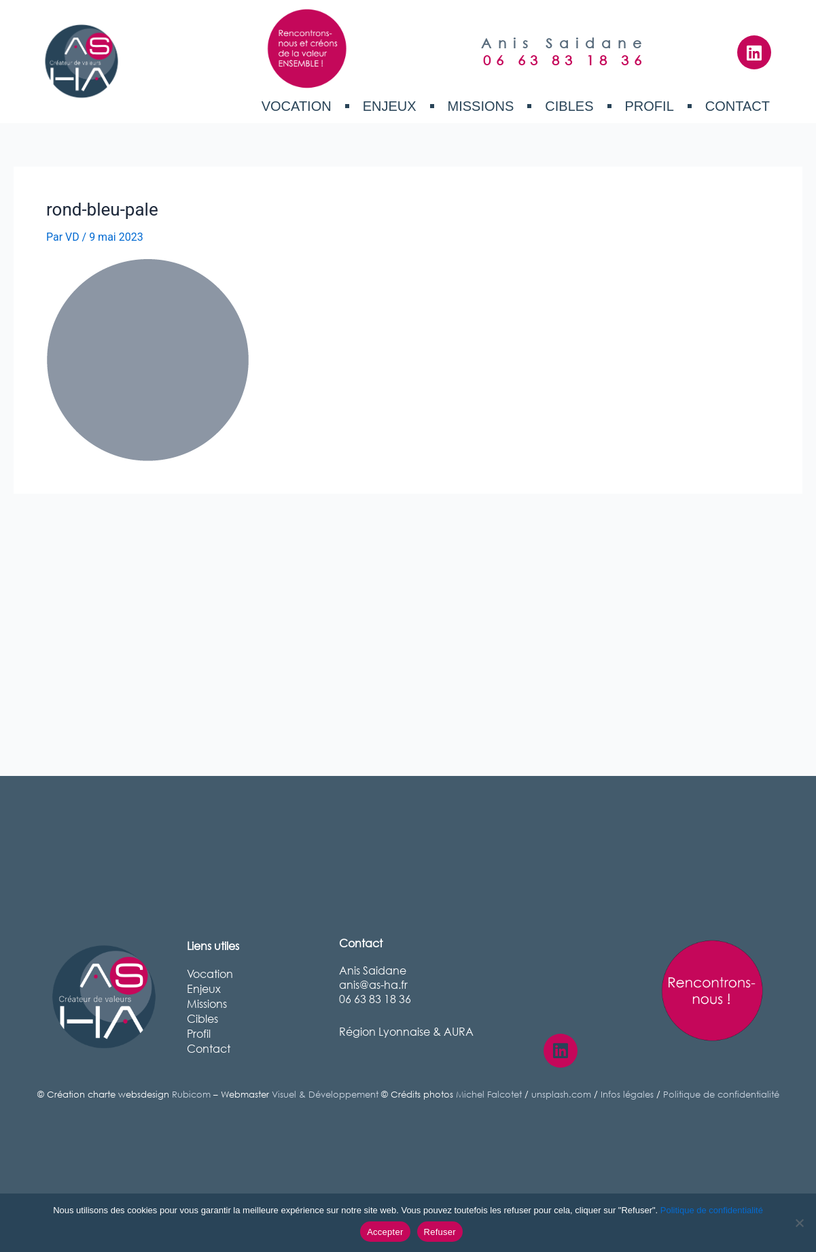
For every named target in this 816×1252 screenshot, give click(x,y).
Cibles (569, 106)
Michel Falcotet (489, 1094)
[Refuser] (799, 1223)
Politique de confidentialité (721, 1094)
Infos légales (627, 1094)
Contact (737, 106)
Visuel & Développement (325, 1094)
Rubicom (191, 1094)
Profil (649, 106)
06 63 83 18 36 (564, 60)
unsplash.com (561, 1094)
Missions (481, 106)
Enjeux (389, 106)
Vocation (297, 106)
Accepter (385, 1232)
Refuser (440, 1232)
